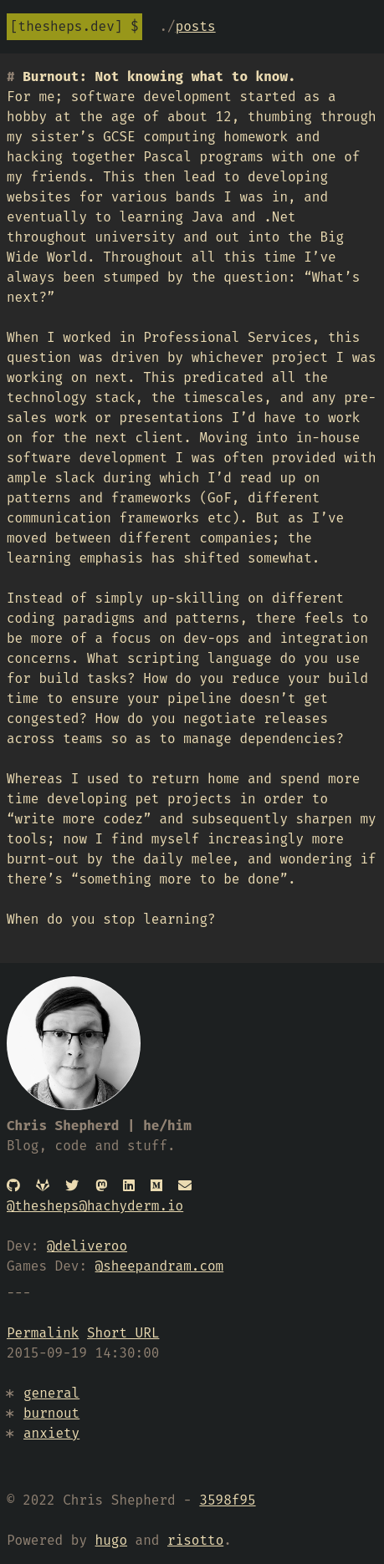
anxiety (51, 1433)
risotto (195, 1540)
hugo (111, 1540)
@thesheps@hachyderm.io (95, 1206)
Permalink (43, 1333)
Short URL (123, 1333)
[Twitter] (72, 1186)
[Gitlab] (42, 1186)
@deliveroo (87, 1246)
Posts (196, 26)
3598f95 (227, 1500)
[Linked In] (129, 1186)
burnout (51, 1413)
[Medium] (156, 1186)
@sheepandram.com (159, 1266)
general (51, 1393)
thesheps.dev (66, 26)
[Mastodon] (101, 1186)
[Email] (185, 1186)
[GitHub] (13, 1186)
